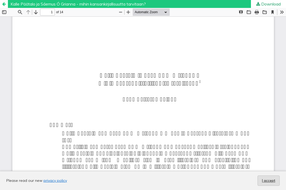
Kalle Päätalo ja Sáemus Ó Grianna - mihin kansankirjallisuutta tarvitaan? (78, 4)
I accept (268, 180)
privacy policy (55, 180)
